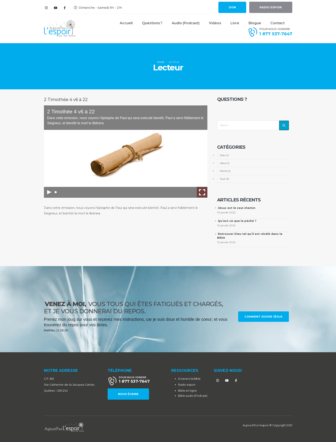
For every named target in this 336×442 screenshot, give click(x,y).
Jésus (223, 163)
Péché (223, 171)
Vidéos (215, 23)
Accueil (126, 23)
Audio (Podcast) (186, 23)
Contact (277, 23)
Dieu (223, 155)
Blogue (255, 23)
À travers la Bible (189, 378)
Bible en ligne (187, 390)
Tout (222, 178)
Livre (235, 23)
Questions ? (152, 23)
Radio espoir (186, 384)
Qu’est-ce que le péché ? (237, 220)
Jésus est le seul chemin (236, 208)
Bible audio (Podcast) (192, 395)
